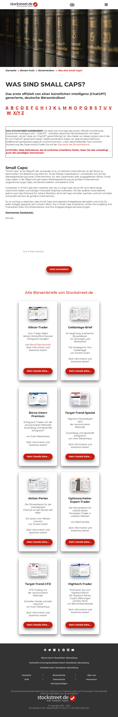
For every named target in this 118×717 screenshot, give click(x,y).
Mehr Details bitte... (38, 371)
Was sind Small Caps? (70, 70)
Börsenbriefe (59, 675)
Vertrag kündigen (59, 683)
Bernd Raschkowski (40, 344)
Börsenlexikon (46, 70)
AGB (26, 679)
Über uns (91, 675)
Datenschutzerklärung (27, 262)
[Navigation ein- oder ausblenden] (106, 4)
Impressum (91, 679)
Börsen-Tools (27, 70)
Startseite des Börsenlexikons (73, 144)
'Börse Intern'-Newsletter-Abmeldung (59, 658)
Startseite (11, 70)
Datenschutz (59, 679)
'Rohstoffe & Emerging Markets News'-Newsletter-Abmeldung (59, 663)
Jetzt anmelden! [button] (59, 269)
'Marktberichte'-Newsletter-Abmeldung (59, 668)
